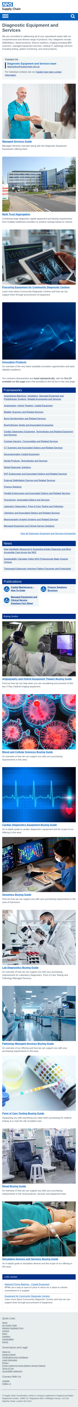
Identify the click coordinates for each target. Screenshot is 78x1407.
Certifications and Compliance (15, 1357)
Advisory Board (8, 1354)
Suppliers (6, 1336)
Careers (5, 1331)
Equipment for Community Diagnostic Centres (27, 1296)
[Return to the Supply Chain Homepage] (20, 6)
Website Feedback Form (12, 1328)
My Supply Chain (9, 1325)
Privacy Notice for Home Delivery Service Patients (23, 1366)
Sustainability (8, 1339)
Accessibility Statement (12, 1371)
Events (5, 1342)
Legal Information (9, 1360)
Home (4, 1323)
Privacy (5, 1363)
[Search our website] (73, 16)
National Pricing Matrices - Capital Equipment (27, 1284)
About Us (6, 1352)
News (4, 1334)
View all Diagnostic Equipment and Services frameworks (48, 533)
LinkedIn (6, 1381)
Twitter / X (6, 1384)
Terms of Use (8, 1368)
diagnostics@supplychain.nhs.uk (23, 66)
